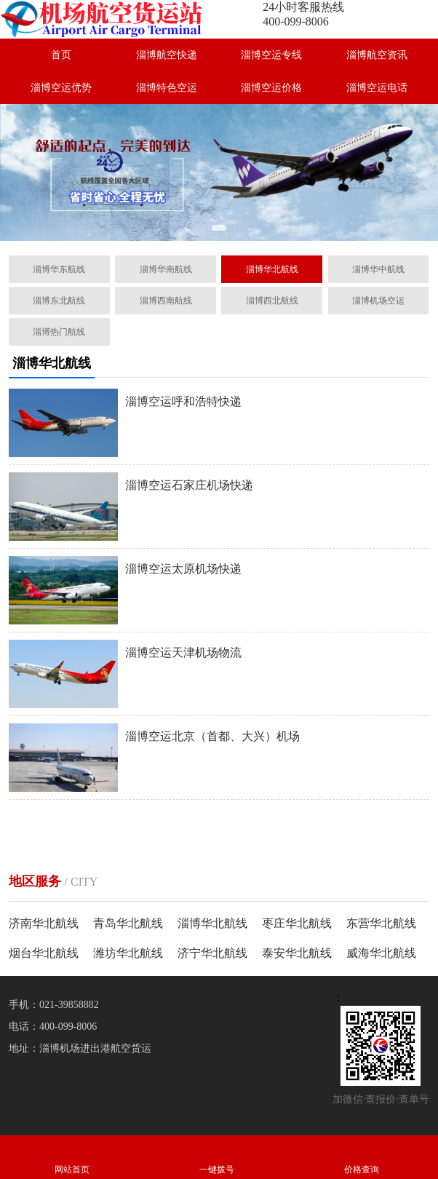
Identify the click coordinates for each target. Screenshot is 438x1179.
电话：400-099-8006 (53, 1026)
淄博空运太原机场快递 (183, 569)
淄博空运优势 (61, 87)
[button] (219, 228)
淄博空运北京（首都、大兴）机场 (212, 736)
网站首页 (72, 1157)
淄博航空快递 (166, 54)
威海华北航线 (381, 953)
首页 (61, 54)
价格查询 (361, 1157)
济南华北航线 (44, 923)
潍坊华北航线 (128, 953)
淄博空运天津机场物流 (183, 652)
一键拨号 (217, 1157)
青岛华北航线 (128, 923)
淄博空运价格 (271, 87)
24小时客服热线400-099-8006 (303, 14)
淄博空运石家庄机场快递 (189, 485)
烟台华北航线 (44, 953)
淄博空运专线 (271, 54)
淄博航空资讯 (376, 54)
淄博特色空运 (166, 87)
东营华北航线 (381, 923)
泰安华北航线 (297, 953)
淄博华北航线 (212, 923)
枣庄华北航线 (297, 923)
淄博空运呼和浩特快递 (183, 401)
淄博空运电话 (376, 87)
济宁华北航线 (212, 953)
